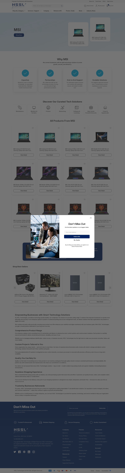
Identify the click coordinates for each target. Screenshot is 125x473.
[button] (91, 218)
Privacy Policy (79, 246)
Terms (73, 246)
